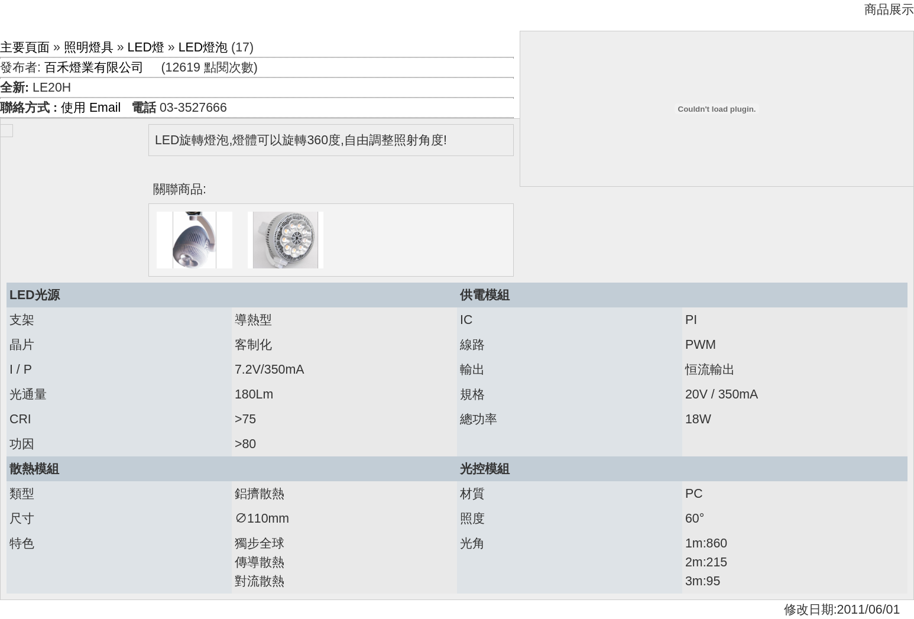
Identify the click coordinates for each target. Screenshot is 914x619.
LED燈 (145, 47)
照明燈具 (89, 47)
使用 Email (91, 108)
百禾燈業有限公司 (94, 67)
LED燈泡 (203, 47)
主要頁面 (25, 47)
